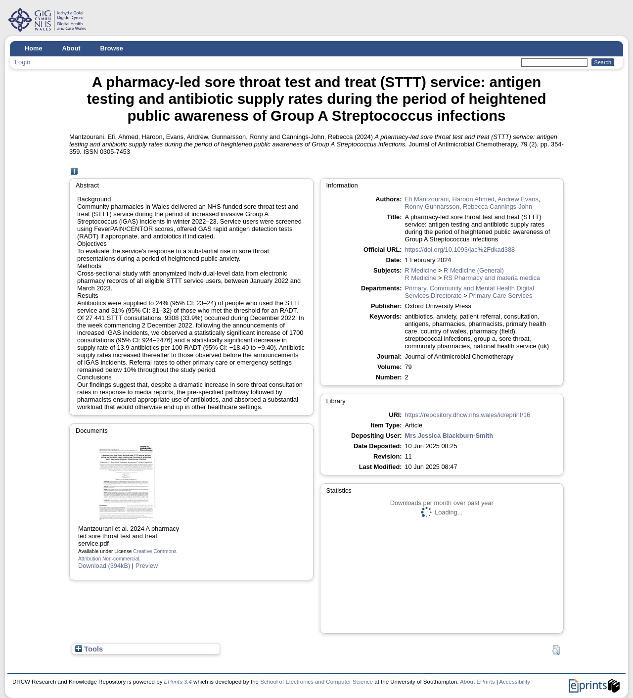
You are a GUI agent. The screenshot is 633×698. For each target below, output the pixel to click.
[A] (74, 171)
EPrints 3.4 (178, 682)
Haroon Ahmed (473, 199)
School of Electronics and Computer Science (316, 682)
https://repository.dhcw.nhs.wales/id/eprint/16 (468, 415)
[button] (556, 650)
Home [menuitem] (34, 48)
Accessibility (514, 682)
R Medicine (421, 270)
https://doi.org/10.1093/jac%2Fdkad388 (460, 249)
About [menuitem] (71, 48)
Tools (89, 649)
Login (22, 62)
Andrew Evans (518, 199)
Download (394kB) (104, 565)
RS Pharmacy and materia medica (492, 277)
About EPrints (477, 682)
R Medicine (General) (474, 270)
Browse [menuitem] (111, 48)
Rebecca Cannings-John (497, 206)
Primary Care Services (500, 295)
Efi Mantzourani (427, 199)
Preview (147, 565)
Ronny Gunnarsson (432, 206)
